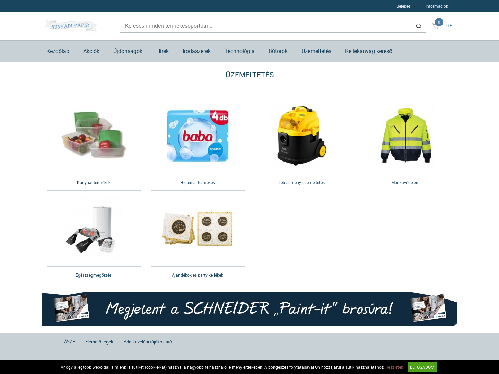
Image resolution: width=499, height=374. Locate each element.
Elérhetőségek (99, 342)
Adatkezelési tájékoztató (148, 342)
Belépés (403, 6)
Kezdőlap (57, 51)
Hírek (162, 51)
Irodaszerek (197, 51)
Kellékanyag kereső (368, 51)
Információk (437, 6)
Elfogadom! (422, 367)
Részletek (394, 367)
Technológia (240, 51)
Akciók (91, 51)
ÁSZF (69, 342)
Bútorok (278, 51)
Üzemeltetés (316, 51)
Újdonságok (127, 51)
